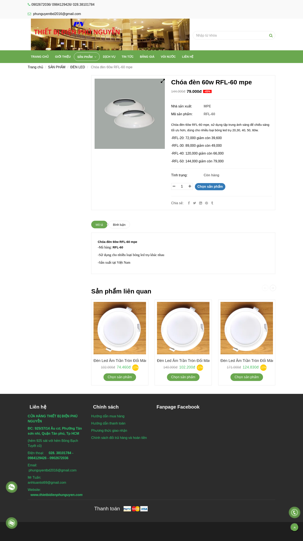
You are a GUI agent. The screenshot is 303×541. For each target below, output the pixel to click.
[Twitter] (194, 203)
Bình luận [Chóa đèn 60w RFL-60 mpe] (119, 224)
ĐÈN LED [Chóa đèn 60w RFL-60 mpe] (77, 67)
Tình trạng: (180, 175)
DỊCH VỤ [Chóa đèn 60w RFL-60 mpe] (109, 56)
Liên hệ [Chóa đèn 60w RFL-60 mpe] (187, 56)
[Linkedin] (200, 203)
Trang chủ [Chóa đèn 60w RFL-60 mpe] (40, 56)
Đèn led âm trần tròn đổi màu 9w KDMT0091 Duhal (202, 361)
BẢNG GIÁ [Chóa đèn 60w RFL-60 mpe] (147, 56)
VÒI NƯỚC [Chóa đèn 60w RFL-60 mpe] (168, 56)
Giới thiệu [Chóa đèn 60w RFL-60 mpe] (63, 56)
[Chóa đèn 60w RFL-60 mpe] (207, 203)
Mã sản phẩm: (182, 114)
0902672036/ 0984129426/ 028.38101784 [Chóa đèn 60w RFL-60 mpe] (62, 4)
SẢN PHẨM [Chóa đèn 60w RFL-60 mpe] (85, 57)
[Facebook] (189, 203)
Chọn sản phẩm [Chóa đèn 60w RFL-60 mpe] (210, 186)
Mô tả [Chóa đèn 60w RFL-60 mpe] (99, 224)
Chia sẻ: (177, 203)
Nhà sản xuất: (182, 106)
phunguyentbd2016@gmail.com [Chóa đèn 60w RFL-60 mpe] (54, 14)
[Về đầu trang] (294, 527)
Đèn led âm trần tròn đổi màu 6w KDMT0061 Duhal (139, 361)
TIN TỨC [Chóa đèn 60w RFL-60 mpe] (128, 56)
